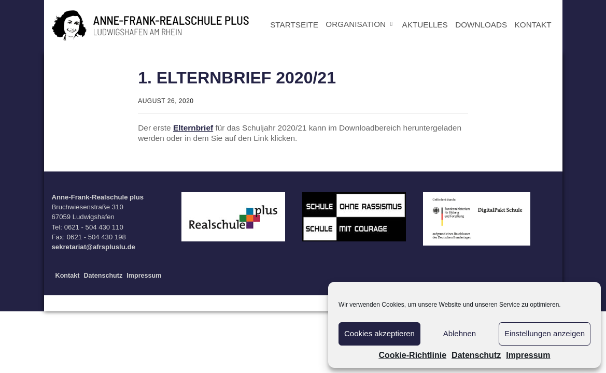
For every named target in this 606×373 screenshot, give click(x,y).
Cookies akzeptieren (379, 333)
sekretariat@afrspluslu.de (93, 247)
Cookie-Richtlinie (412, 355)
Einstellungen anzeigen (544, 333)
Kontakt (67, 275)
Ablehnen (459, 333)
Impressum (528, 355)
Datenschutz (476, 355)
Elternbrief (193, 127)
